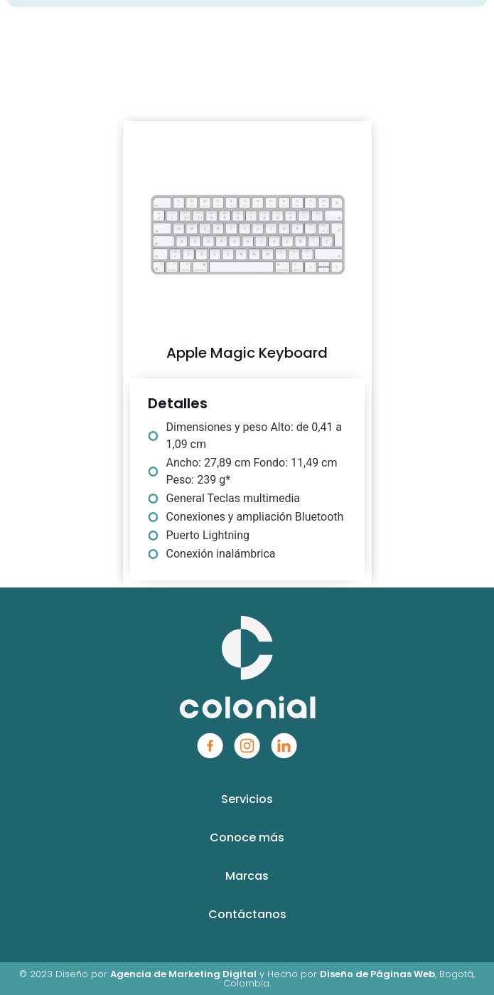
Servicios (247, 799)
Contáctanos (247, 914)
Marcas (247, 876)
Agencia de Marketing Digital (183, 974)
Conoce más (247, 837)
